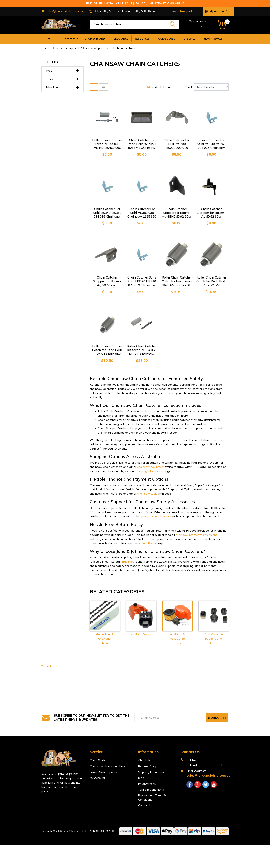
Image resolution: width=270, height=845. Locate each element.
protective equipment (155, 516)
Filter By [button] (50, 61)
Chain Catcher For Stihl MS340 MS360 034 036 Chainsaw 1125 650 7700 (107, 214)
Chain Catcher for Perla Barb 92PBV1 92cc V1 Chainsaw (142, 144)
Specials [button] (189, 38)
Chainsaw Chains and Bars (107, 766)
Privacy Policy (147, 784)
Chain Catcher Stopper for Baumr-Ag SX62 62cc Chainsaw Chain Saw (211, 216)
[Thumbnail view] (94, 87)
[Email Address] (170, 717)
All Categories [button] (61, 39)
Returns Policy (147, 766)
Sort (189, 87)
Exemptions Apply (169, 3)
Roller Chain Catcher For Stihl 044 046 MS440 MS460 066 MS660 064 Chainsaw (107, 147)
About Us (144, 760)
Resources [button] (142, 38)
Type (62, 70)
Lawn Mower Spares (103, 772)
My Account (97, 778)
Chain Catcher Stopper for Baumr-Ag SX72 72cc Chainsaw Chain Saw (107, 285)
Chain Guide (98, 760)
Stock (62, 79)
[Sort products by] (211, 87)
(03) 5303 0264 (210, 765)
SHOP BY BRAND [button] (95, 38)
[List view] (103, 87)
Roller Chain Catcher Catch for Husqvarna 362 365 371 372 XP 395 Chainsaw (177, 283)
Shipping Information (149, 471)
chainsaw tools (147, 494)
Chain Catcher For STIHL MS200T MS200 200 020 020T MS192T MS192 (177, 147)
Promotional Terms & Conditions (152, 797)
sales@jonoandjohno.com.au (208, 775)
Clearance (121, 38)
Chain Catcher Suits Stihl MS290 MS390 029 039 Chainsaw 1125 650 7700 (141, 283)
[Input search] (128, 24)
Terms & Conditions (151, 789)
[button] (218, 11)
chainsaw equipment (150, 467)
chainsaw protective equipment (196, 535)
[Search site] (172, 24)
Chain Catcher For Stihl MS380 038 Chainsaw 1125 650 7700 (141, 214)
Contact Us (145, 805)
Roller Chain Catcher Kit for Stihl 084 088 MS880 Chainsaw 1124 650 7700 (142, 352)
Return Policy (147, 543)
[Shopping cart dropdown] (222, 24)
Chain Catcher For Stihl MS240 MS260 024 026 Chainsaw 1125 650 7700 (211, 145)
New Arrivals (213, 38)
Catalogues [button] (166, 38)
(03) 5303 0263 (209, 760)
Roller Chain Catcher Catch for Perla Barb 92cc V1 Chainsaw (107, 350)
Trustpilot (186, 11)
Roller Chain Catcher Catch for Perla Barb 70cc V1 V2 (211, 281)
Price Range (62, 87)
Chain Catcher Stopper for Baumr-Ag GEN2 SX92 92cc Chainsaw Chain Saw (176, 216)
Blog (141, 778)
